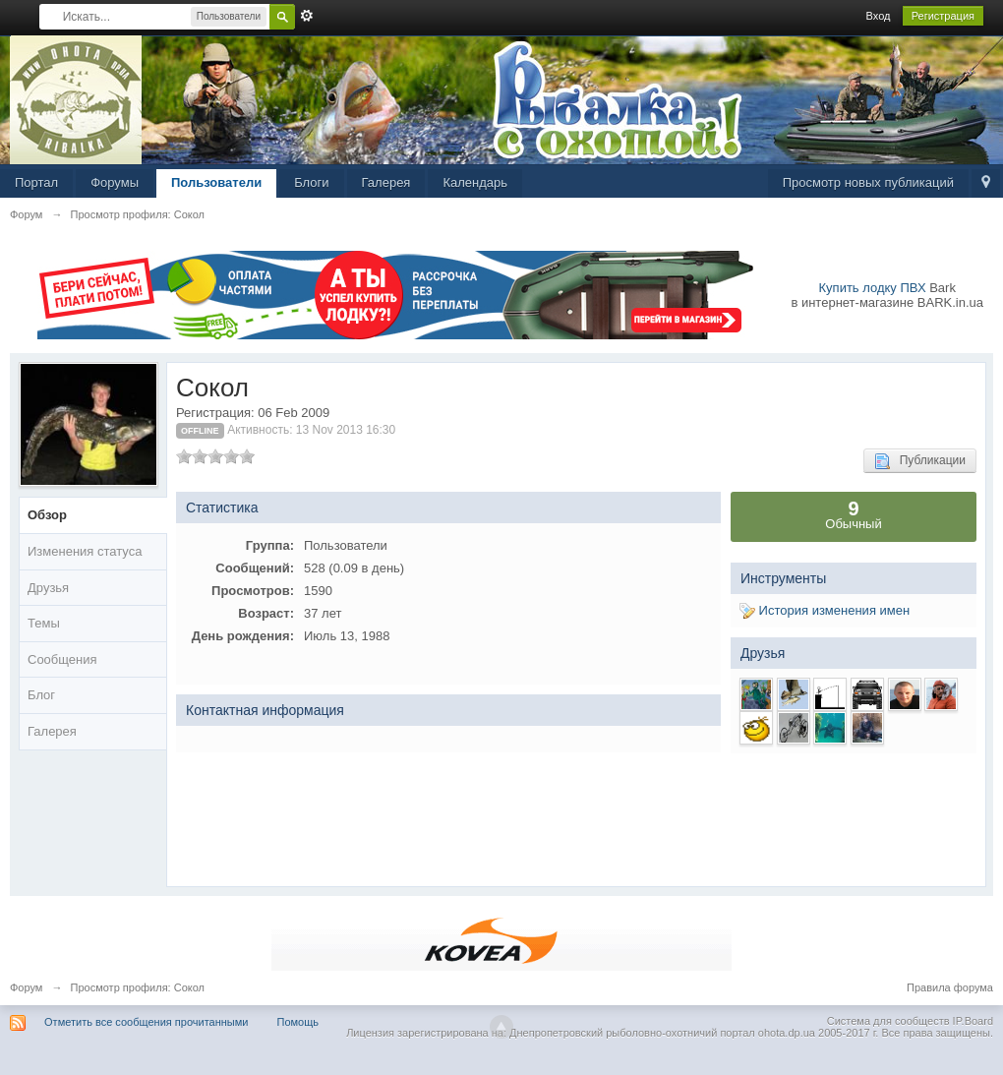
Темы (44, 623)
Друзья (48, 587)
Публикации (920, 461)
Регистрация (943, 16)
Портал (36, 182)
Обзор (47, 515)
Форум (26, 987)
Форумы (114, 182)
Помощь (298, 1022)
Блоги (311, 182)
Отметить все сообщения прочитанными (146, 1022)
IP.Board (973, 1021)
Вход (878, 16)
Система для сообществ (888, 1021)
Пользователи (216, 182)
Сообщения (62, 659)
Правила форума (950, 987)
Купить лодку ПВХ (872, 287)
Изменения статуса (85, 551)
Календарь (474, 182)
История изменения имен (824, 610)
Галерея (386, 182)
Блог (41, 694)
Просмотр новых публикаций (868, 182)
